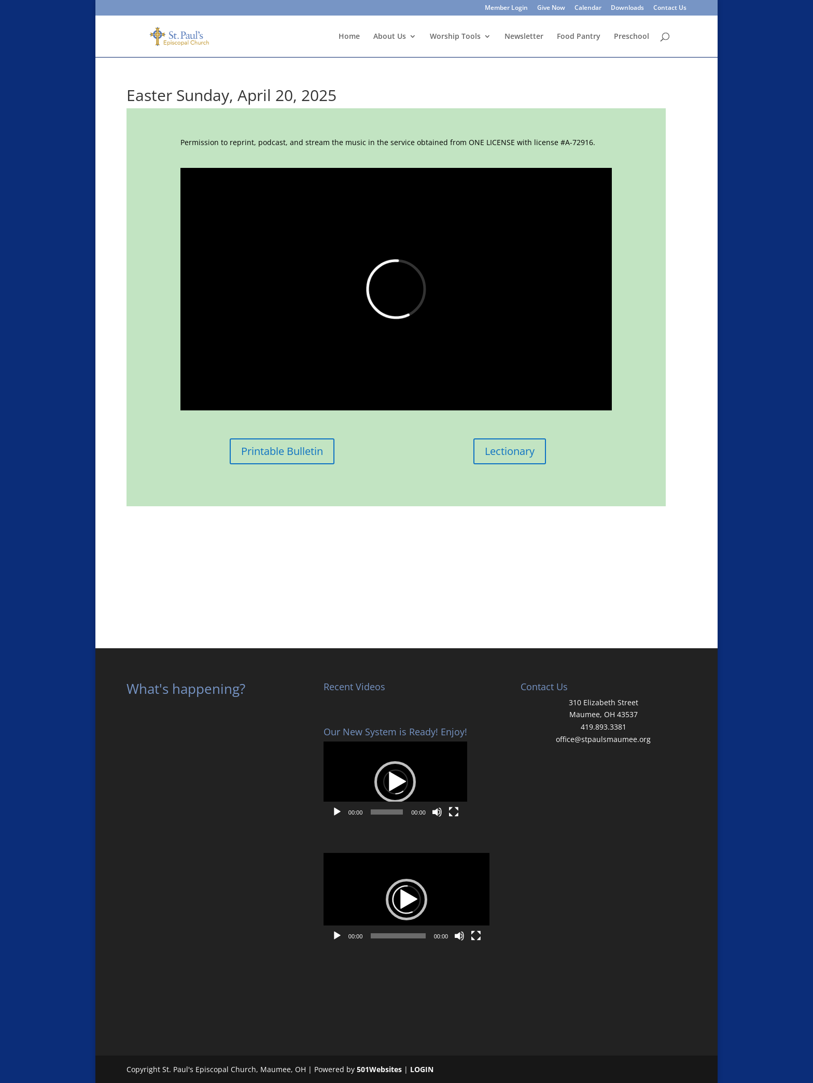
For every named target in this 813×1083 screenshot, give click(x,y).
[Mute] (437, 812)
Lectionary (510, 451)
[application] (395, 782)
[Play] (337, 812)
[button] (395, 782)
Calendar (587, 8)
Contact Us (669, 8)
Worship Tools (455, 37)
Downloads (627, 8)
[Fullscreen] (453, 812)
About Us (389, 37)
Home (349, 37)
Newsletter (523, 37)
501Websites (379, 1069)
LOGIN (421, 1069)
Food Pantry (578, 37)
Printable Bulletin (282, 451)
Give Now (551, 8)
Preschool (631, 37)
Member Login (506, 8)
